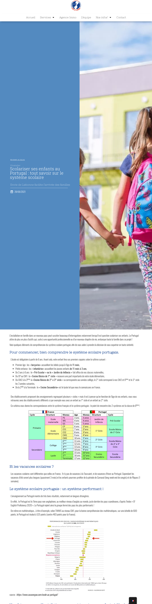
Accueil (30, 17)
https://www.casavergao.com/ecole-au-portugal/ (37, 594)
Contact (121, 17)
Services (47, 17)
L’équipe (86, 17)
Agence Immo (67, 17)
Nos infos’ (104, 17)
